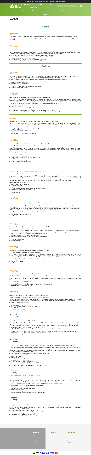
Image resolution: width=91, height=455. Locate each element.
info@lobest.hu (37, 437)
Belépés (52, 435)
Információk (75, 10)
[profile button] (77, 6)
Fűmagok (14, 10)
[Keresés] (73, 6)
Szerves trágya (31, 10)
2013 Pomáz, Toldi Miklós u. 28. (34, 435)
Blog (45, 14)
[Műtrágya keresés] (66, 6)
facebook (34, 441)
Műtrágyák (22, 10)
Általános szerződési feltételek (73, 435)
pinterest (36, 441)
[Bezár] (89, 1)
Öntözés (67, 10)
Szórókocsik (39, 10)
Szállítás (69, 440)
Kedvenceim (53, 442)
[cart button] (81, 6)
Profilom (52, 438)
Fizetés (68, 438)
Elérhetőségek (69, 442)
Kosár (52, 440)
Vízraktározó (59, 10)
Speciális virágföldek (49, 10)
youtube (39, 441)
